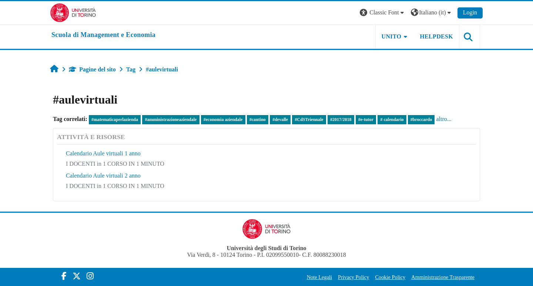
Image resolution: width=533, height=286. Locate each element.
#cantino (257, 119)
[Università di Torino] (73, 12)
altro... (443, 119)
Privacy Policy (353, 277)
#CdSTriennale (309, 119)
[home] (103, 35)
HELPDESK (436, 36)
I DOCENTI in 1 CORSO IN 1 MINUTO (115, 164)
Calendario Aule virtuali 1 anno (103, 153)
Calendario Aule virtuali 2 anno (103, 175)
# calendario (391, 119)
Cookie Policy (390, 277)
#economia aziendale (223, 119)
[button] (383, 12)
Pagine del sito (92, 69)
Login (470, 12)
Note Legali (319, 277)
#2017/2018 (340, 119)
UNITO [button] (392, 36)
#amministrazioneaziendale (171, 119)
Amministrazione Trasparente (443, 277)
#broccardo (421, 119)
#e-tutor (365, 119)
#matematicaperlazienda (114, 119)
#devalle (280, 119)
